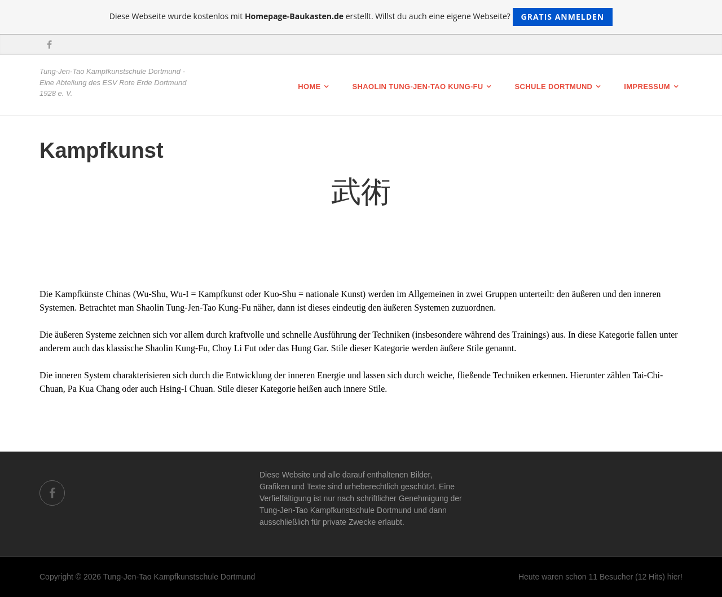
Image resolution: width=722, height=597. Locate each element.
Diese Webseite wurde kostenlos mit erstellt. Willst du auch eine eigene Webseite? (361, 17)
